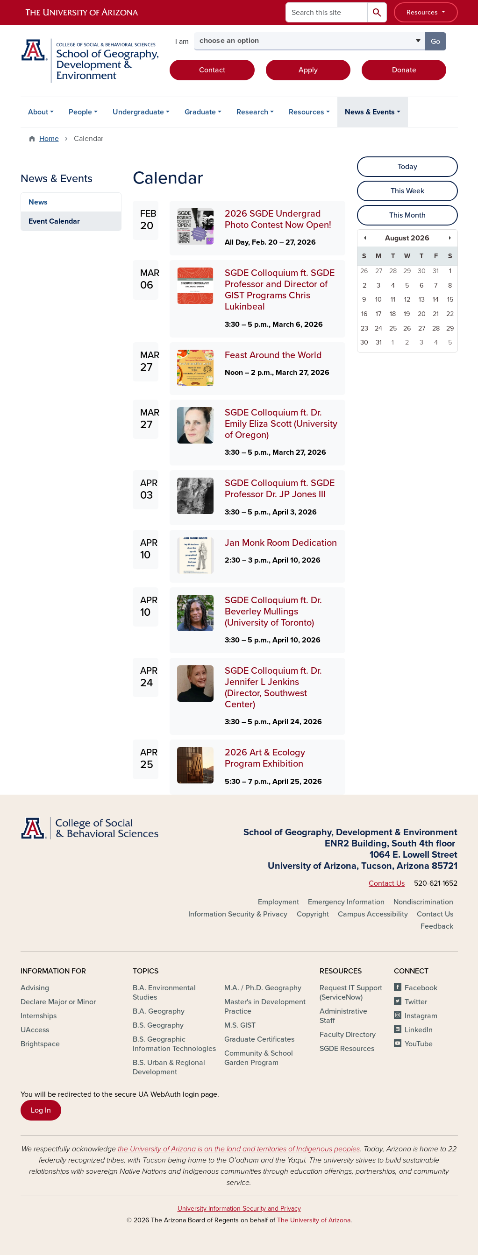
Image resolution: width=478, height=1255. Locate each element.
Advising (35, 988)
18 (393, 314)
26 (364, 271)
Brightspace (40, 1044)
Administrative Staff (343, 1016)
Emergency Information (346, 902)
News (38, 202)
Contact (212, 70)
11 (393, 299)
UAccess (35, 1030)
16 (364, 314)
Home (49, 138)
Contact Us (387, 883)
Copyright (313, 914)
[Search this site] (326, 12)
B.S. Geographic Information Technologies (174, 1044)
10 (378, 299)
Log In (41, 1110)
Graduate (200, 112)
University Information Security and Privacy (239, 1209)
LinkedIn (419, 1030)
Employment (278, 902)
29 (407, 271)
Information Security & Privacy (237, 914)
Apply (308, 70)
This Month (407, 215)
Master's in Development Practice (265, 1006)
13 (422, 299)
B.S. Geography (158, 1025)
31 (436, 271)
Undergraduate (138, 112)
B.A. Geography (159, 1011)
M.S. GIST (240, 1025)
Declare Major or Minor (58, 1002)
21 (436, 314)
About (38, 112)
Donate (404, 70)
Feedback (437, 926)
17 (378, 314)
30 (422, 271)
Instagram (421, 1016)
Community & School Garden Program (258, 1058)
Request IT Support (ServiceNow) (351, 992)
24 (378, 328)
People (80, 112)
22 (450, 314)
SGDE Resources (347, 1048)
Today (407, 166)
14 (436, 299)
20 (422, 314)
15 (450, 299)
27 (378, 271)
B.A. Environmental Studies (164, 992)
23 (364, 328)
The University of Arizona (313, 1220)
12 (407, 299)
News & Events (370, 112)
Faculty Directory (348, 1034)
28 (393, 271)
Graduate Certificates (259, 1039)
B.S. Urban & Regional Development (169, 1067)
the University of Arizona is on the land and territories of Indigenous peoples (239, 1149)
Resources (423, 12)
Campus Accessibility (373, 914)
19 (407, 314)
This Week (407, 191)
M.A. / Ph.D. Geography (262, 988)
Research (252, 112)
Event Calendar (54, 221)
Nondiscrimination (423, 902)
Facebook (421, 988)
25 (393, 328)
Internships (39, 1016)
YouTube (419, 1044)
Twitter (416, 1002)
